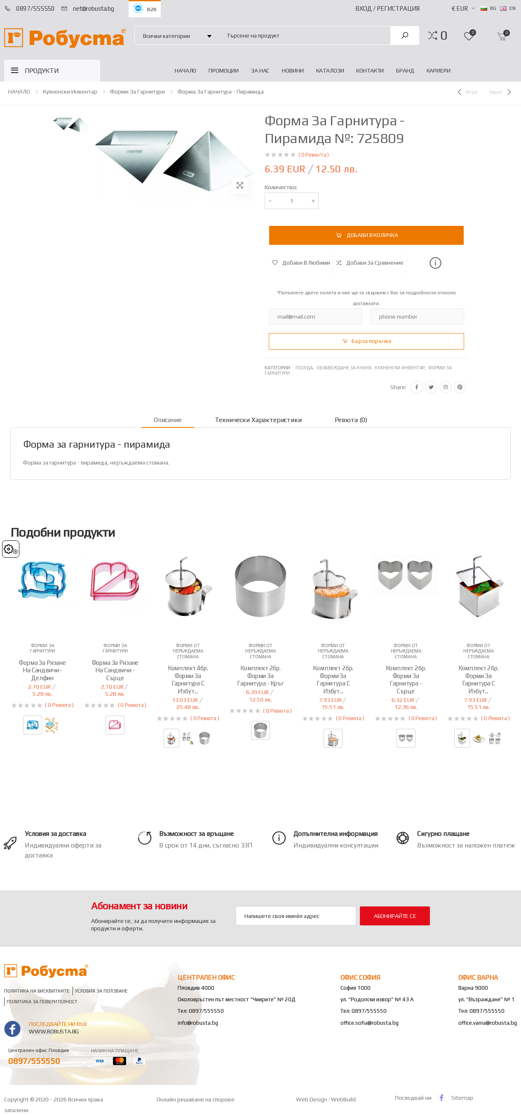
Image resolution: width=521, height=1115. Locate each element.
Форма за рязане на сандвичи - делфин (42, 670)
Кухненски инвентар (70, 91)
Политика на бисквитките (36, 990)
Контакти (370, 70)
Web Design (312, 1099)
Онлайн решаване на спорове (196, 1099)
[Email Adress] (296, 915)
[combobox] (303, 35)
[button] (443, 35)
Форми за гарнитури (137, 91)
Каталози (330, 70)
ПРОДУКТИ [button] (42, 71)
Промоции (224, 70)
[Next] (501, 92)
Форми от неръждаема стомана (188, 651)
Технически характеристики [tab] (258, 420)
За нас (260, 70)
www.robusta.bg (54, 1031)
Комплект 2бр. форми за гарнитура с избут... (333, 679)
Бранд (405, 70)
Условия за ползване (101, 990)
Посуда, (306, 367)
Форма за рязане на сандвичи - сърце (115, 670)
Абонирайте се (395, 916)
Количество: (281, 187)
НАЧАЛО (185, 70)
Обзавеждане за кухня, (346, 367)
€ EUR (460, 8)
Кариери (439, 70)
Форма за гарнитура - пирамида (221, 91)
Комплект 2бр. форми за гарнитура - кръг (260, 675)
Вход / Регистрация (387, 8)
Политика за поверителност (42, 1002)
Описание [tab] (168, 420)
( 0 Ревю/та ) (313, 154)
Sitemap (462, 1098)
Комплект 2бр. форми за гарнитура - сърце (406, 679)
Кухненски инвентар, (401, 367)
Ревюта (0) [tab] (351, 420)
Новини (292, 70)
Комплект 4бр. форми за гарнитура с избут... (188, 679)
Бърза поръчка (371, 341)
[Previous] (466, 92)
